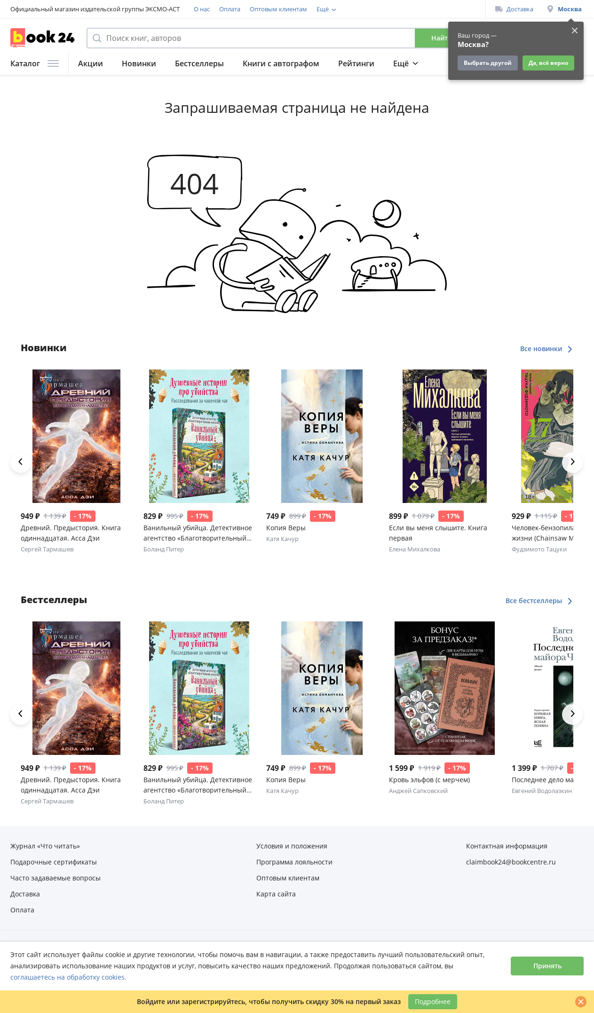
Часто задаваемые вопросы (55, 877)
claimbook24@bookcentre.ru (511, 861)
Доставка (514, 9)
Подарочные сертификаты (53, 861)
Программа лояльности (352, 9)
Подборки (412, 63)
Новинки (139, 63)
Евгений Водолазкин (542, 790)
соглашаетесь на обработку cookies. (68, 977)
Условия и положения (291, 845)
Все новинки (546, 348)
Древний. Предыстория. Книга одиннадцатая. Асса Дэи (71, 532)
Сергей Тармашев (47, 549)
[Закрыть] (580, 1001)
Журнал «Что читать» (45, 845)
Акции (90, 63)
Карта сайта (276, 893)
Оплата (229, 9)
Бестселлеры (199, 63)
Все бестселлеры (539, 600)
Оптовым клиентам (278, 9)
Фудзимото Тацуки (539, 549)
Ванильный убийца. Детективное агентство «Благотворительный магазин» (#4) (197, 533)
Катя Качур (282, 538)
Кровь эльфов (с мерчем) (429, 779)
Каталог (34, 63)
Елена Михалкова (414, 549)
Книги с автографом (281, 63)
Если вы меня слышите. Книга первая (438, 532)
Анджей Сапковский (418, 790)
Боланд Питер (163, 549)
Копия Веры (286, 527)
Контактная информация (506, 845)
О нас (202, 9)
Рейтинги (356, 63)
